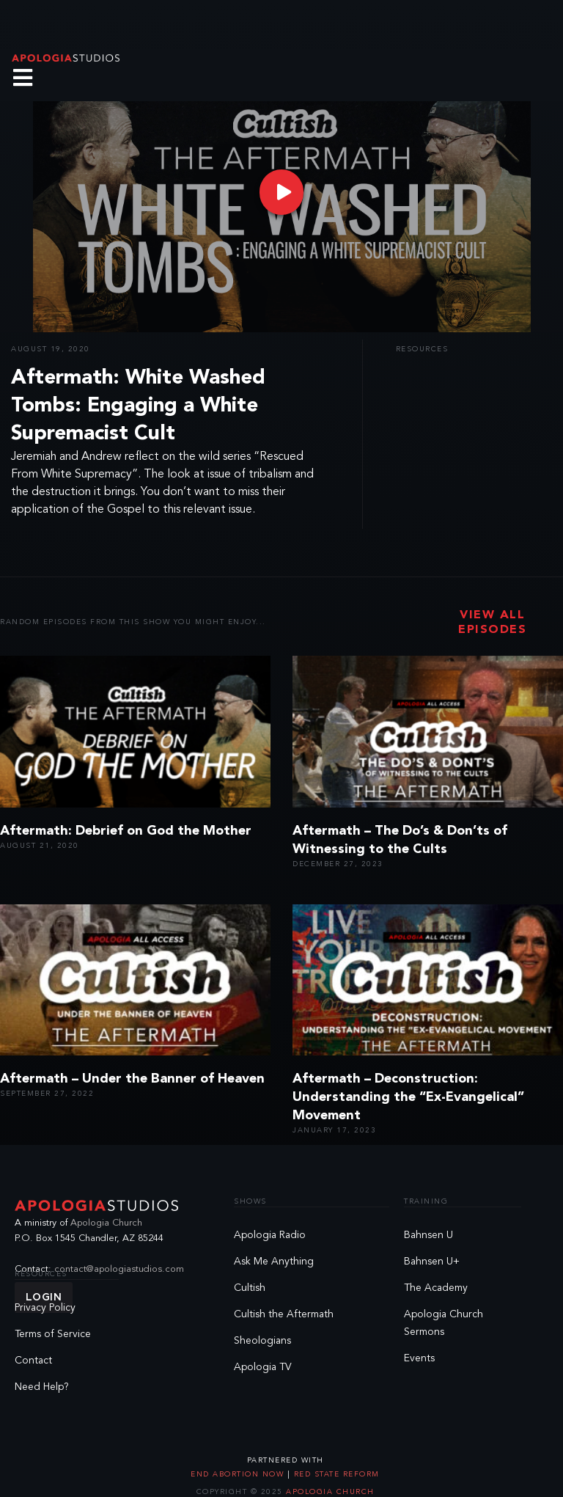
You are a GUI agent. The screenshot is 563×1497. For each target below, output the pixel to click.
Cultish (249, 1288)
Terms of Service (53, 1334)
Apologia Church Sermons (443, 1323)
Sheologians (262, 1341)
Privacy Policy (45, 1308)
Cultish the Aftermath (284, 1314)
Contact (33, 1360)
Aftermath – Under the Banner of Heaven (132, 1079)
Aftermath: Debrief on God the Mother (125, 831)
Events (419, 1358)
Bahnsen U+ (432, 1261)
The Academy (436, 1288)
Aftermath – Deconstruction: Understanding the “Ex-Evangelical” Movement (408, 1097)
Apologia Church (106, 1223)
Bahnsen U (428, 1235)
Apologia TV (263, 1367)
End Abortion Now (239, 1474)
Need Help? (42, 1387)
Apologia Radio (270, 1235)
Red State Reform (335, 1474)
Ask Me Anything (274, 1261)
